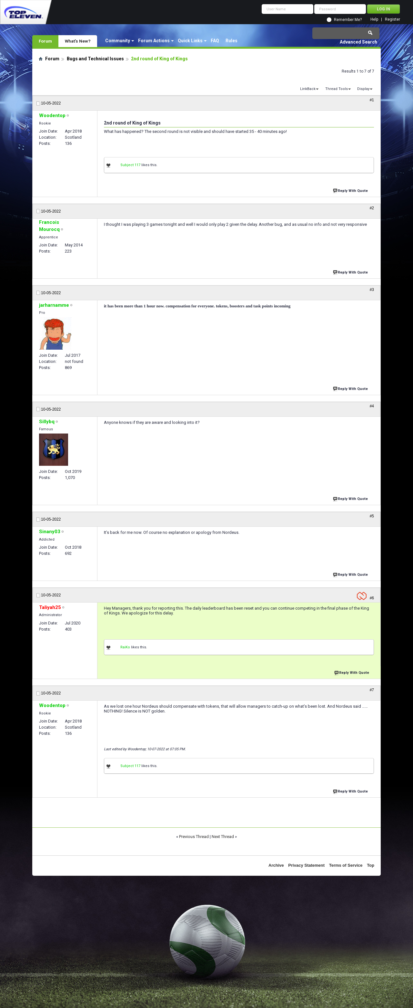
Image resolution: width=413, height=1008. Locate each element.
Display (363, 89)
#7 (372, 690)
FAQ (215, 40)
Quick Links (190, 40)
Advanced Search (358, 42)
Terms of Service (346, 865)
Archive (276, 865)
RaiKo (125, 647)
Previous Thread (194, 836)
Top (370, 865)
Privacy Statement (306, 865)
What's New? (78, 41)
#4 (372, 406)
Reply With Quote (351, 190)
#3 (372, 289)
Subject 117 (130, 165)
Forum (45, 41)
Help (374, 19)
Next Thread (223, 836)
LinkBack (308, 89)
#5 (372, 516)
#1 (372, 100)
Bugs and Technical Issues (95, 58)
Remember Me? (348, 19)
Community (117, 40)
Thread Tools (336, 89)
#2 (372, 208)
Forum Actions (154, 40)
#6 (372, 598)
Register (392, 19)
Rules (231, 40)
